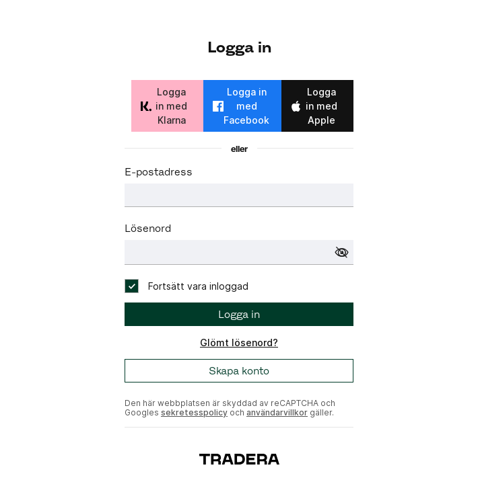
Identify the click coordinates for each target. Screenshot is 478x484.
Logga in (239, 314)
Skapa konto (239, 370)
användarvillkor (277, 412)
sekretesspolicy (194, 412)
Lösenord (148, 228)
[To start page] (239, 458)
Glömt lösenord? (239, 342)
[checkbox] (186, 286)
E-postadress (159, 171)
